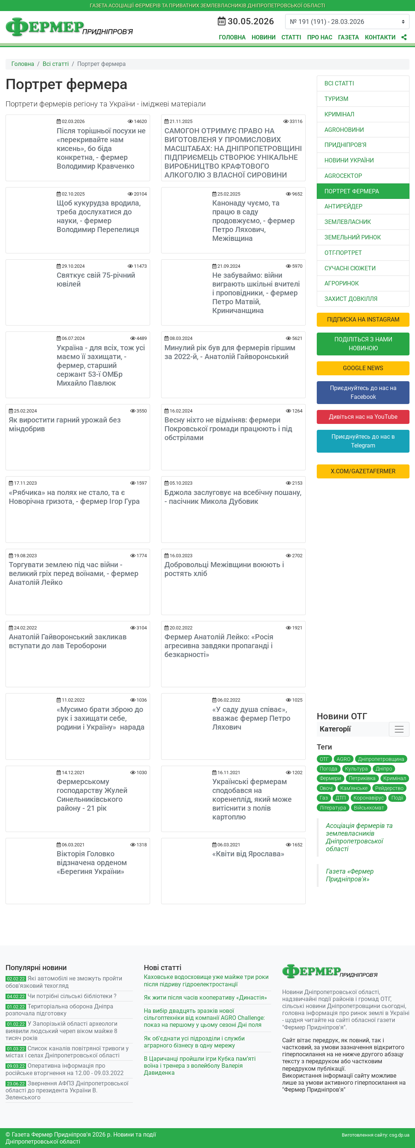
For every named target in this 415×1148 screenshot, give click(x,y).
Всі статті (339, 83)
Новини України (349, 160)
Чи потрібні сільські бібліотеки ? (72, 996)
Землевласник (347, 221)
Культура (356, 769)
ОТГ (324, 759)
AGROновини (344, 129)
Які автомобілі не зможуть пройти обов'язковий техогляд (64, 982)
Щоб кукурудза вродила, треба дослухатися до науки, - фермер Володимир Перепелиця (99, 216)
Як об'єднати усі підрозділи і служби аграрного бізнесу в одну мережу (194, 1042)
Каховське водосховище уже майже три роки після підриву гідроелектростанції (206, 980)
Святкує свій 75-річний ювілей (96, 279)
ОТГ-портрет (343, 252)
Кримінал (339, 114)
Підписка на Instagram (363, 319)
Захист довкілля (350, 298)
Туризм (336, 98)
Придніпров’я (345, 144)
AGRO (343, 759)
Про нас (319, 37)
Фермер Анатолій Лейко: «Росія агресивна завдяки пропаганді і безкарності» (218, 645)
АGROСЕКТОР (343, 175)
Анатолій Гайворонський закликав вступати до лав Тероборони (68, 641)
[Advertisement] (363, 594)
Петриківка (362, 778)
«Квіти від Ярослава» (248, 853)
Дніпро (384, 769)
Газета (348, 37)
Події (397, 798)
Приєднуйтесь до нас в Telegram (363, 441)
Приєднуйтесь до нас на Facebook (363, 392)
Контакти (380, 37)
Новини (264, 37)
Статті (291, 37)
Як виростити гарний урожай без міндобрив (65, 424)
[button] (403, 37)
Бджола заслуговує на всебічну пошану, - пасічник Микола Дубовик (232, 497)
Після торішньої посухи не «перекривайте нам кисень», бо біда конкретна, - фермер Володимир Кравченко (101, 148)
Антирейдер (343, 206)
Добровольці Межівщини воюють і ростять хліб (224, 569)
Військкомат (369, 808)
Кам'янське (354, 788)
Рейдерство (389, 788)
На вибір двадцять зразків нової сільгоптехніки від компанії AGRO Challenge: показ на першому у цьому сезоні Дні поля (204, 1017)
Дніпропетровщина (381, 759)
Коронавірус (369, 798)
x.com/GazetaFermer (363, 471)
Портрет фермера (351, 191)
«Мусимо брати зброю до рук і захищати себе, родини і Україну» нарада (101, 718)
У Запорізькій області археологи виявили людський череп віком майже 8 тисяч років (61, 1030)
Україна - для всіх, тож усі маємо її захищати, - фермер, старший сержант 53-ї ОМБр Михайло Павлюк (101, 365)
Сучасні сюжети (350, 268)
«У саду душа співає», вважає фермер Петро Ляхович (251, 718)
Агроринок (341, 283)
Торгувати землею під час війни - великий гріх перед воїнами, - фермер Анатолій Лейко (73, 573)
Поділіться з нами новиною (363, 344)
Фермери (330, 778)
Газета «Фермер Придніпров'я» (350, 875)
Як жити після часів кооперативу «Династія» (205, 997)
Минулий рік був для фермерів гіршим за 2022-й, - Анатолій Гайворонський (229, 352)
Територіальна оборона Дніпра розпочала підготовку (59, 1010)
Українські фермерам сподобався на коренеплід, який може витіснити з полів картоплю (252, 799)
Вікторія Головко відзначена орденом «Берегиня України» (92, 862)
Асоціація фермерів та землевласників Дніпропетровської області (359, 837)
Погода (328, 769)
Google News (363, 368)
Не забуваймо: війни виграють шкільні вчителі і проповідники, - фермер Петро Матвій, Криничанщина (256, 293)
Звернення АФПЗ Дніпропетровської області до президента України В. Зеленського (67, 1090)
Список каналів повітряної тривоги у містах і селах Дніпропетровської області (67, 1052)
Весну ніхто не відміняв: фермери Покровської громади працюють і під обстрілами (228, 428)
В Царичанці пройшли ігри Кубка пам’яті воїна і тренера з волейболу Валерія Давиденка (200, 1065)
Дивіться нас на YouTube (363, 416)
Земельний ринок (352, 237)
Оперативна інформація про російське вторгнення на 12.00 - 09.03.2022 (65, 1069)
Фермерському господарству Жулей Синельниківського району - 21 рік (92, 794)
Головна (232, 37)
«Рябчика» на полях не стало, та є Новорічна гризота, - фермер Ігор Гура (74, 497)
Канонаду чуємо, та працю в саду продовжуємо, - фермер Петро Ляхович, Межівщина (253, 221)
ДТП (341, 798)
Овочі (326, 788)
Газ (324, 798)
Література (333, 808)
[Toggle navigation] (399, 729)
